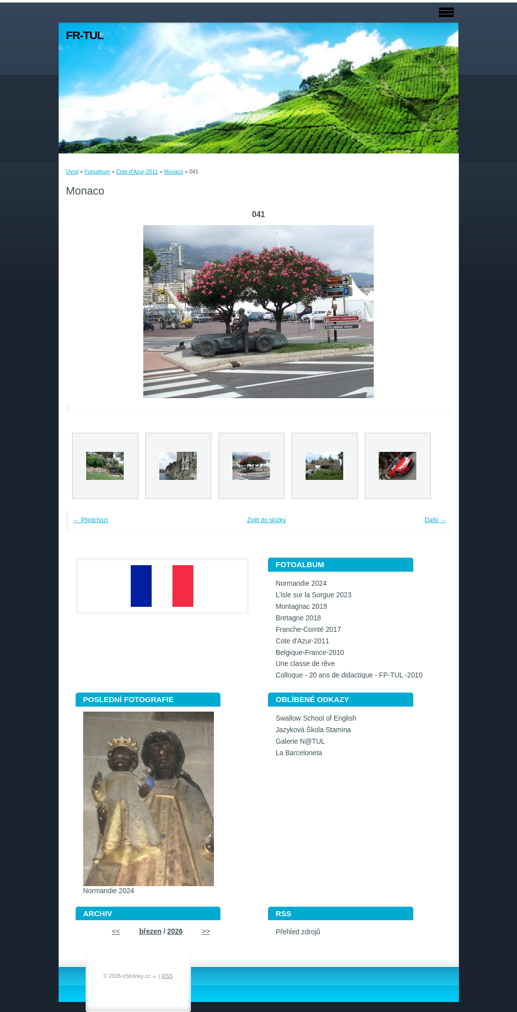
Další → (435, 520)
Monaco (173, 171)
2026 (175, 931)
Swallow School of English (316, 718)
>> (206, 931)
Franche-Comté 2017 (308, 629)
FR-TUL (85, 35)
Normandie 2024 (301, 583)
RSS (167, 976)
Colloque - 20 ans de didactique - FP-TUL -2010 (349, 675)
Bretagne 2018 (298, 618)
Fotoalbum (97, 171)
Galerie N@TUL (300, 741)
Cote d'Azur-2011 (137, 171)
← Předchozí (91, 520)
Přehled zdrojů (298, 932)
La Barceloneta (299, 753)
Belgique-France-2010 (310, 652)
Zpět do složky (266, 520)
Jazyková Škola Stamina (313, 730)
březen (150, 931)
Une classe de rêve (305, 663)
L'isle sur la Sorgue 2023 (313, 595)
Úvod (72, 171)
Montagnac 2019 (301, 606)
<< (116, 931)
